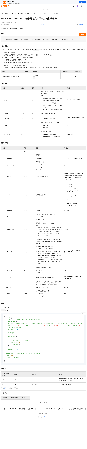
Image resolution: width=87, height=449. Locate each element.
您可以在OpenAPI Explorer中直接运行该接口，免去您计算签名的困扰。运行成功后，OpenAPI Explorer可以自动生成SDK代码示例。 (40, 39)
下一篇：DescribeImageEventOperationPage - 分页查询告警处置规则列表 (66, 411)
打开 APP (82, 2)
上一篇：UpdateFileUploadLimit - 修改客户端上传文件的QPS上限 (18, 411)
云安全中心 (7, 13)
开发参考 (14, 13)
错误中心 (6, 390)
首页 (2, 13)
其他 (32, 13)
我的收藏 (81, 24)
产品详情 (43, 24)
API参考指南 (20, 13)
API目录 (27, 13)
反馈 (45, 419)
